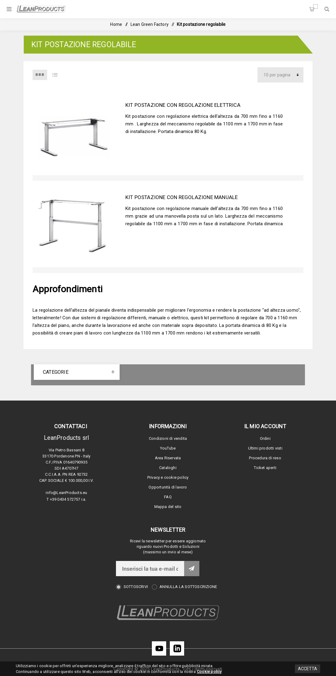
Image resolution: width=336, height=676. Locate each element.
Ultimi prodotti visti (265, 448)
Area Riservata (168, 458)
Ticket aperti (265, 467)
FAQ (168, 497)
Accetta (307, 668)
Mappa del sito (168, 506)
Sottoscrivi (136, 586)
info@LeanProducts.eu (66, 492)
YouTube (168, 448)
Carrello (315, 6)
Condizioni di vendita (168, 438)
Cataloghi (168, 467)
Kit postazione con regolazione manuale (181, 197)
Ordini (265, 438)
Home (116, 24)
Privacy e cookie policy (168, 477)
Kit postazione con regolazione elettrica (182, 105)
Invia (191, 568)
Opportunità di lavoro (168, 487)
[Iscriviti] (150, 568)
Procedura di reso (265, 458)
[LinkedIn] (177, 648)
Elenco (55, 75)
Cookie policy (209, 671)
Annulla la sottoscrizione (188, 586)
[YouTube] (159, 648)
